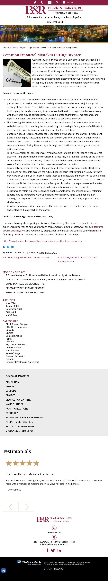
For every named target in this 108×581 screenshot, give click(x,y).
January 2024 (12, 306)
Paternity (10, 359)
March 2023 (12, 315)
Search (57, 2)
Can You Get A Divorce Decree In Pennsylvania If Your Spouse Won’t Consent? (45, 279)
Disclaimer (59, 569)
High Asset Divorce (15, 344)
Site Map (48, 569)
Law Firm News (13, 347)
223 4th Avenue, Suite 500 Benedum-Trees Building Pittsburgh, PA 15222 (54, 543)
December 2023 (14, 309)
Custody (10, 330)
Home (35, 2)
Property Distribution (19, 422)
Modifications (12, 350)
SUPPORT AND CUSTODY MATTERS (25, 292)
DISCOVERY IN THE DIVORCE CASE (25, 288)
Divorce (36, 47)
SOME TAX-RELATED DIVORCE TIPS (25, 284)
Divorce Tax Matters (18, 399)
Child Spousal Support (17, 324)
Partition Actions (17, 408)
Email (50, 2)
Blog (29, 47)
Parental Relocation (15, 356)
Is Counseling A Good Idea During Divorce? (27, 257)
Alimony (11, 386)
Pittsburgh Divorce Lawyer (14, 47)
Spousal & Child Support (21, 430)
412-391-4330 (55, 22)
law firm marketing (52, 564)
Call (42, 2)
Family (9, 339)
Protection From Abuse (20, 426)
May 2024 (10, 303)
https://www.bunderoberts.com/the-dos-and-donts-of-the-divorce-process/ (42, 241)
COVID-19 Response (16, 327)
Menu (70, 2)
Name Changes (14, 404)
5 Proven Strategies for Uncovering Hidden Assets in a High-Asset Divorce (43, 275)
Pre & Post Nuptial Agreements (24, 417)
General (10, 341)
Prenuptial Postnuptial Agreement (22, 362)
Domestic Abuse (14, 336)
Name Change (13, 353)
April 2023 (11, 312)
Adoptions (12, 382)
